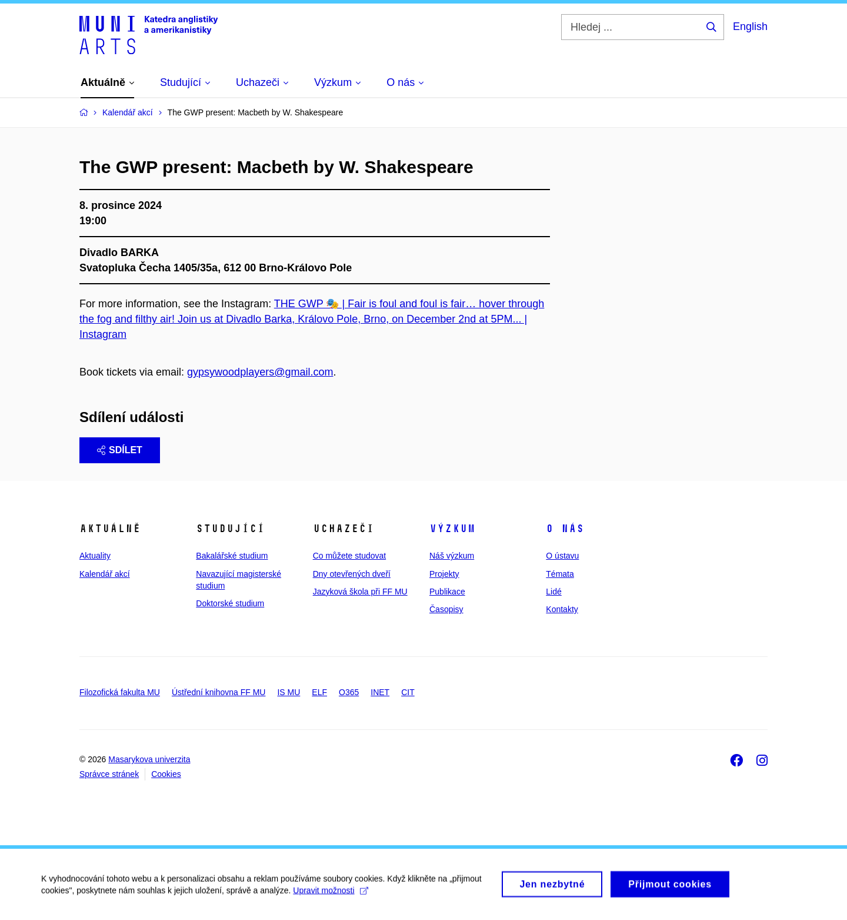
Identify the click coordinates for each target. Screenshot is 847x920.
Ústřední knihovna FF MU (219, 692)
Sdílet (119, 450)
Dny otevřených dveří (352, 574)
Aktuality (95, 555)
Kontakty (562, 609)
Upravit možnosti (330, 894)
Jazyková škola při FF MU (360, 591)
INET (380, 692)
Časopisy (446, 609)
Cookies (166, 774)
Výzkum (452, 528)
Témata (559, 574)
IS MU (288, 692)
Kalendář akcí (104, 574)
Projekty (444, 574)
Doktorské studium (230, 603)
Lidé (553, 591)
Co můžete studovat (349, 555)
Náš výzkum (451, 555)
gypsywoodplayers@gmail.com (260, 372)
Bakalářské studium (232, 555)
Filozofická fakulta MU (119, 692)
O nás (565, 528)
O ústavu (562, 555)
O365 (349, 692)
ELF (319, 692)
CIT (408, 692)
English (750, 26)
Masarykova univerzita (149, 759)
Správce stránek (109, 774)
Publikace (447, 591)
